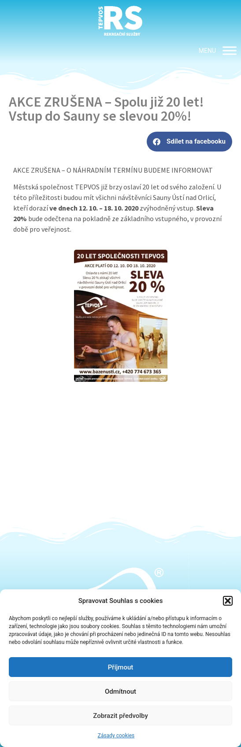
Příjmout (120, 667)
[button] (227, 600)
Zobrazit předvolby (120, 716)
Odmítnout (120, 691)
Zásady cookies (116, 735)
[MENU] (229, 50)
